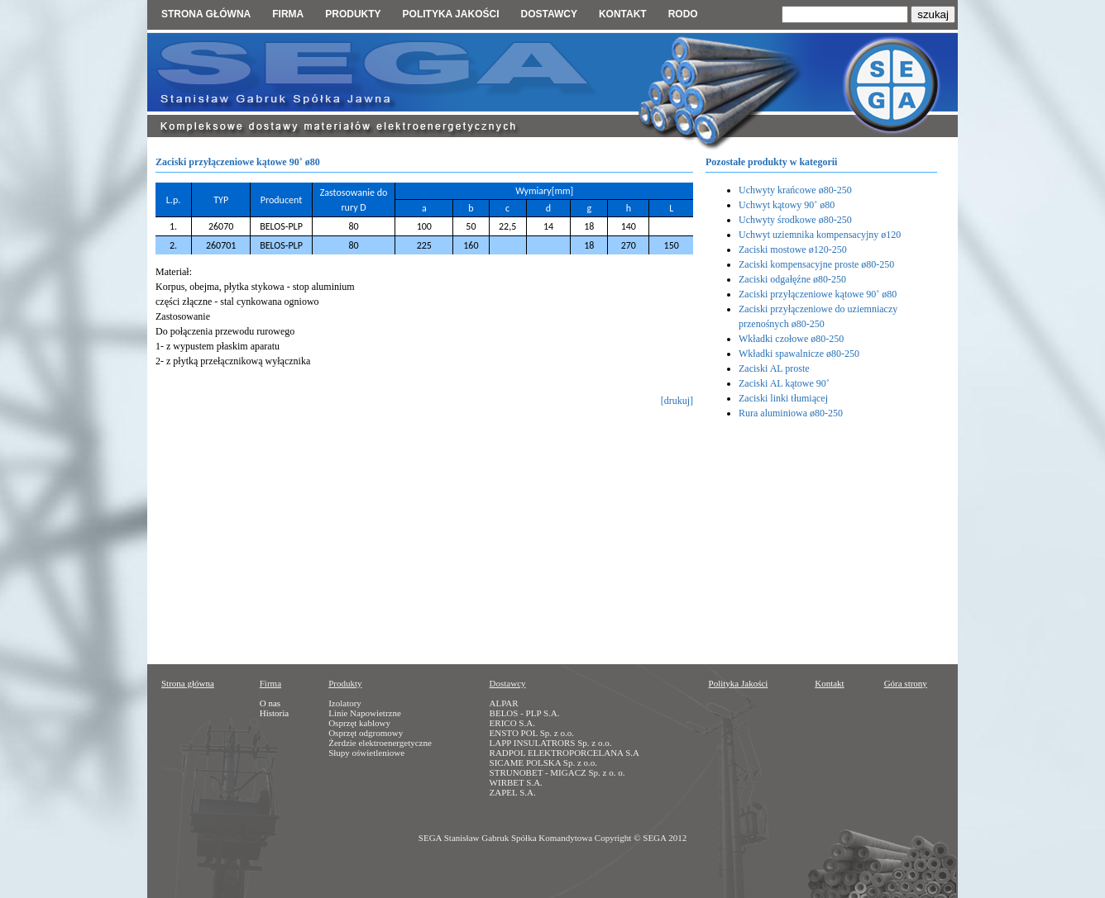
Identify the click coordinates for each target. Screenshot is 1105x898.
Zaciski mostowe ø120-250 (793, 249)
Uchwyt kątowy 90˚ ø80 (787, 205)
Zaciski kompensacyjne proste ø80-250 (816, 264)
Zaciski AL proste (774, 368)
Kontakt (623, 14)
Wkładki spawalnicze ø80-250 (799, 353)
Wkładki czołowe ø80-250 (791, 338)
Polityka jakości (451, 14)
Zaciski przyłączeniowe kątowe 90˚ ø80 (818, 294)
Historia (274, 713)
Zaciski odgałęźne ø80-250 (792, 279)
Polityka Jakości (738, 683)
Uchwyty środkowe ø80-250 (795, 220)
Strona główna (206, 14)
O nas (270, 703)
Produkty (352, 14)
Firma (288, 14)
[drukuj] (677, 400)
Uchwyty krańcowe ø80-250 (795, 190)
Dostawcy (548, 14)
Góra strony (905, 683)
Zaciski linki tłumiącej (783, 398)
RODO (683, 14)
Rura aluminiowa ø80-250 (791, 413)
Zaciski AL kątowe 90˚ (784, 383)
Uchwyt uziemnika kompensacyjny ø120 (820, 234)
